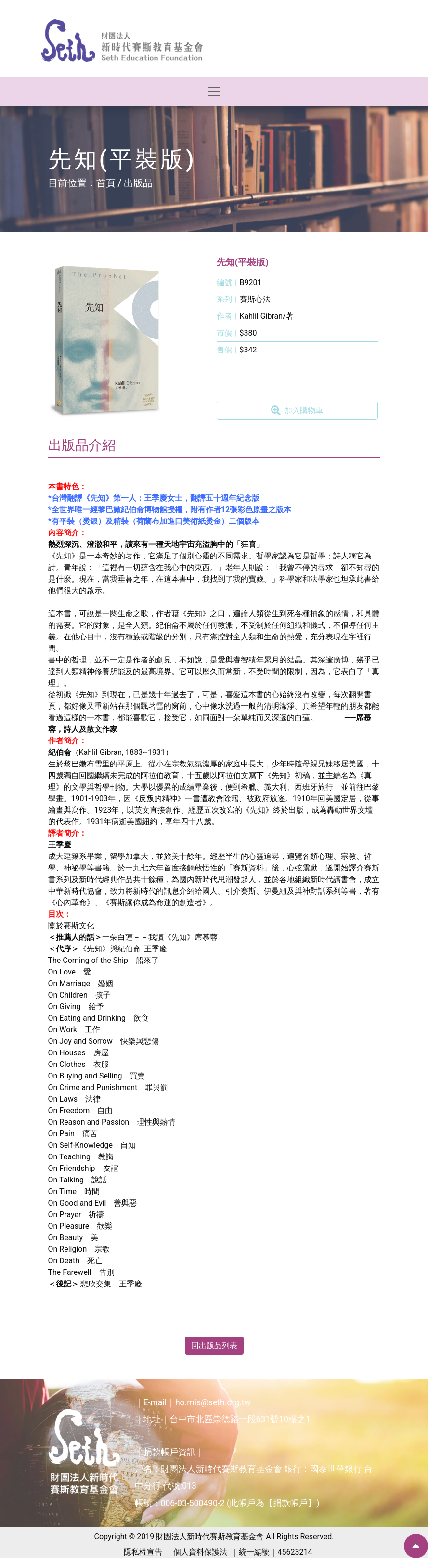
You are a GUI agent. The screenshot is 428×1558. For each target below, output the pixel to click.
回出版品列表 (214, 1345)
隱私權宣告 (143, 1552)
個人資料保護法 (200, 1552)
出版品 (138, 183)
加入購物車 (297, 410)
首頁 (106, 183)
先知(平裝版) (243, 262)
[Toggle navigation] (214, 91)
